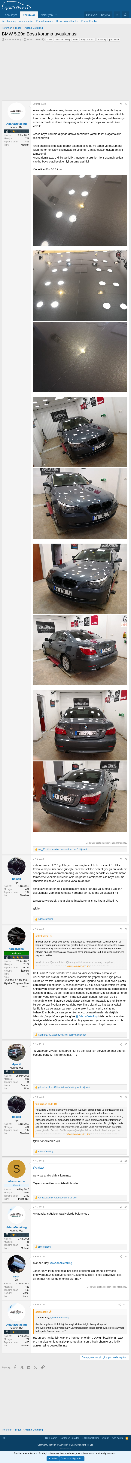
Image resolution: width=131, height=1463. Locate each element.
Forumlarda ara (44, 21)
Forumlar (29, 15)
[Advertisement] (65, 70)
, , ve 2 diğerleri (62, 1035)
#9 (126, 1256)
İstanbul (25, 971)
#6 (126, 1097)
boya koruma (87, 39)
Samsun (25, 1085)
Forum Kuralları (89, 21)
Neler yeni (47, 15)
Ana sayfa (11, 15)
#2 (126, 104)
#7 (126, 1161)
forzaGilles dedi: (44, 1104)
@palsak (38, 1167)
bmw (75, 39)
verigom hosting (65, 1448)
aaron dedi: (41, 1311)
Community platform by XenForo (65, 1445)
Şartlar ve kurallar (69, 1438)
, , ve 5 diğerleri (62, 849)
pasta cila (114, 39)
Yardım (105, 1438)
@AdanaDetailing (87, 1016)
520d (49, 39)
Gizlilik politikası (90, 1438)
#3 (126, 858)
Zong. (26, 1293)
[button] (56, 14)
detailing (102, 39)
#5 (126, 1044)
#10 (125, 1304)
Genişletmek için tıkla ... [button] (80, 966)
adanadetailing (62, 39)
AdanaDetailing (13, 39)
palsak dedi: (41, 936)
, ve (57, 1197)
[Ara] (125, 14)
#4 (126, 928)
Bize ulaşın (51, 1438)
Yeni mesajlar (26, 21)
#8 (126, 1207)
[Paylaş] (120, 104)
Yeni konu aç (9, 21)
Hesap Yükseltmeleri (67, 21)
